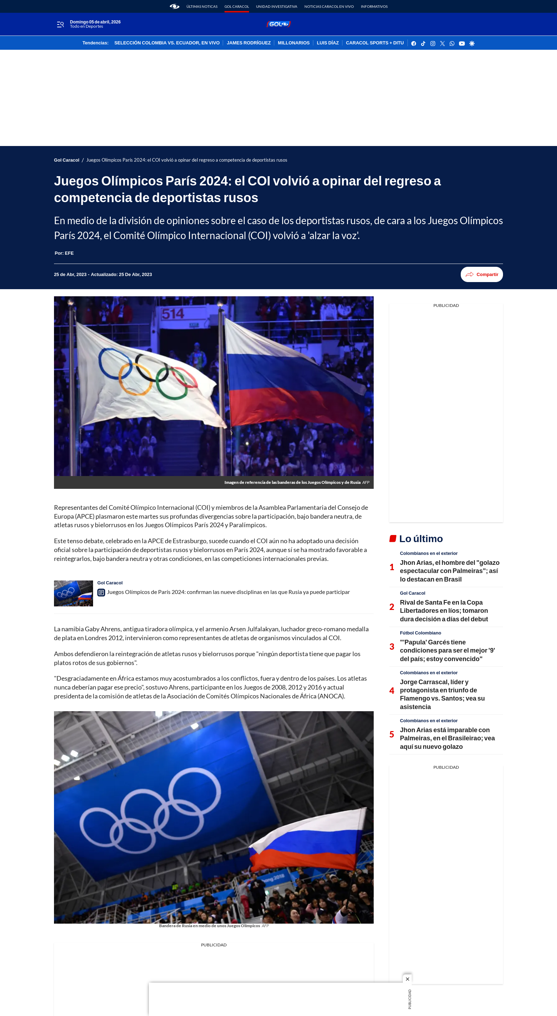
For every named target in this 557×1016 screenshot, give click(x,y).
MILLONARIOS (294, 43)
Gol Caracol (237, 6)
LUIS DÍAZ (328, 43)
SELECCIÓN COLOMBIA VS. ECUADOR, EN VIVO (167, 43)
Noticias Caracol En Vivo (329, 6)
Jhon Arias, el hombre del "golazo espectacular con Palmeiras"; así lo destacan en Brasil (450, 570)
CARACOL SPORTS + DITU (375, 43)
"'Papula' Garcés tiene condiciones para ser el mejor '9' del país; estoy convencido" (447, 650)
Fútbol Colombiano (420, 633)
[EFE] (69, 253)
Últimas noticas (201, 6)
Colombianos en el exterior (429, 553)
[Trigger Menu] (60, 24)
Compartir (481, 274)
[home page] (174, 6)
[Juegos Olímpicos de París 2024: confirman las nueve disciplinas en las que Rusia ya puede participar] (73, 593)
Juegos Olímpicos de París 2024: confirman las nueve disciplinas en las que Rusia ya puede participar (228, 591)
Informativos (374, 6)
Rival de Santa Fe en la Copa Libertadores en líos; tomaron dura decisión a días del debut (444, 610)
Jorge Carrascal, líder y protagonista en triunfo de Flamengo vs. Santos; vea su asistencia (442, 694)
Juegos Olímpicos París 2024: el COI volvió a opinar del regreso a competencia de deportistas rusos (186, 160)
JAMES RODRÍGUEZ (249, 43)
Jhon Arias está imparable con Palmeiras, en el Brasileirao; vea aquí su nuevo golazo (447, 738)
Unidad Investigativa (276, 6)
